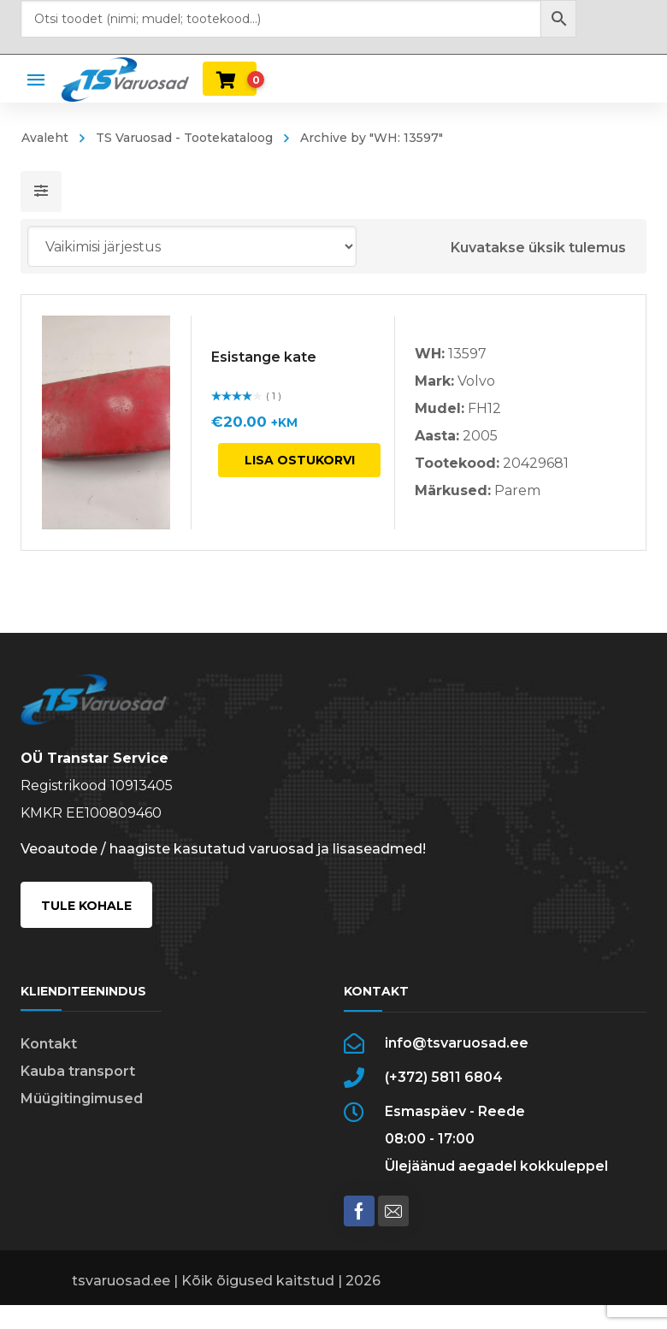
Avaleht (44, 137)
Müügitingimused (82, 1098)
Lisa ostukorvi (300, 460)
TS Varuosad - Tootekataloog (184, 137)
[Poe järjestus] (192, 246)
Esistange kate (263, 357)
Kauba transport (78, 1071)
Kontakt (49, 1044)
